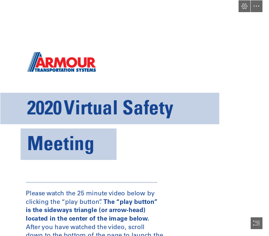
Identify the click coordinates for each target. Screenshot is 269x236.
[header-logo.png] (134, 83)
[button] (244, 6)
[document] (134, 118)
